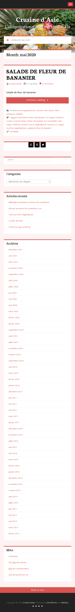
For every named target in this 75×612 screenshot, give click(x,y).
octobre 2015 (15, 490)
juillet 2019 (13, 342)
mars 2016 (13, 459)
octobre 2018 (15, 354)
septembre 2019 (16, 330)
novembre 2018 (16, 348)
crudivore (59, 117)
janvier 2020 (14, 323)
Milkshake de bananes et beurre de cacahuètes (29, 202)
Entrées (39, 110)
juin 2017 (13, 397)
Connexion (13, 556)
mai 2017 (13, 404)
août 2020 (13, 280)
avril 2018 (13, 367)
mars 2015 (13, 527)
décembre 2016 (16, 428)
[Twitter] (43, 144)
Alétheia (64, 602)
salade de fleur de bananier (39, 128)
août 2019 (13, 336)
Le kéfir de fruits (16, 220)
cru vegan (50, 117)
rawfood (16, 124)
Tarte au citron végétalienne (21, 214)
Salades (19, 114)
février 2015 (14, 533)
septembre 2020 (16, 274)
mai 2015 (13, 515)
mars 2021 (13, 262)
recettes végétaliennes (16, 128)
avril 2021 (13, 255)
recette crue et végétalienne (33, 124)
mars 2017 (13, 416)
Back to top (37, 589)
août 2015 (13, 496)
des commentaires (19, 568)
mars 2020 (13, 311)
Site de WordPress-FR (18, 574)
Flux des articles (17, 562)
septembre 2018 (16, 360)
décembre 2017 (16, 391)
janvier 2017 (14, 422)
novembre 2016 (16, 434)
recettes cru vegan (55, 124)
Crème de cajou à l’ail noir (20, 227)
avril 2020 (13, 305)
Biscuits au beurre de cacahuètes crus (25, 208)
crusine (9, 121)
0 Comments (46, 83)
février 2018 (14, 379)
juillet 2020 (13, 286)
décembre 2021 (16, 249)
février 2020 (14, 317)
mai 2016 (13, 447)
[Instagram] (31, 144)
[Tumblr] (37, 144)
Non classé (49, 110)
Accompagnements (27, 110)
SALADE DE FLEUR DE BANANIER (36, 74)
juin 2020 (13, 293)
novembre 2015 (16, 484)
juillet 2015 (13, 502)
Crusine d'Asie (37, 18)
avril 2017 (13, 410)
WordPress (52, 602)
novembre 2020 (16, 268)
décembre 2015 (16, 478)
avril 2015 (13, 521)
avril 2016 (13, 453)
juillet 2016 (13, 441)
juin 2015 (13, 509)
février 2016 (14, 465)
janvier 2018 (14, 385)
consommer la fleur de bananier (31, 117)
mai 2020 (13, 299)
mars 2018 (13, 373)
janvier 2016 (14, 472)
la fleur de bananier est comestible (42, 121)
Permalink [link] (14, 131)
